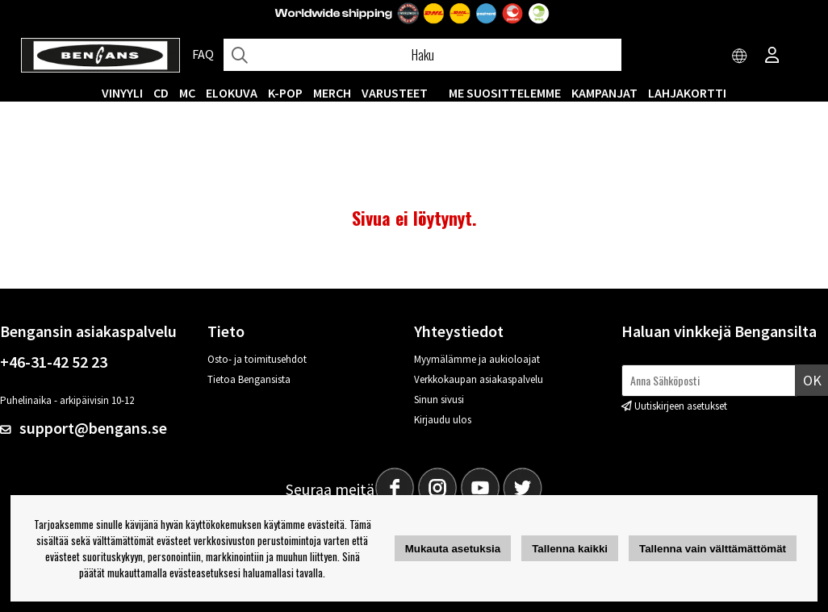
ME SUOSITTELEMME (505, 93)
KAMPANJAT (604, 93)
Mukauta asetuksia (453, 549)
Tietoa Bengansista (249, 379)
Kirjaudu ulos (442, 420)
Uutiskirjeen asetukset (680, 406)
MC (187, 93)
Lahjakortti (687, 93)
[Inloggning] (772, 56)
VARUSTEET (395, 93)
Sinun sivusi (439, 399)
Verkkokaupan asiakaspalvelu (478, 379)
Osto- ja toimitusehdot (257, 359)
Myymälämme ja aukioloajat (477, 359)
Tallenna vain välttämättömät (712, 549)
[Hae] (422, 55)
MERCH (332, 93)
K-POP (285, 93)
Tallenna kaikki (570, 549)
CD (161, 93)
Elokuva (231, 93)
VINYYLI (122, 93)
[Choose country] (740, 56)
